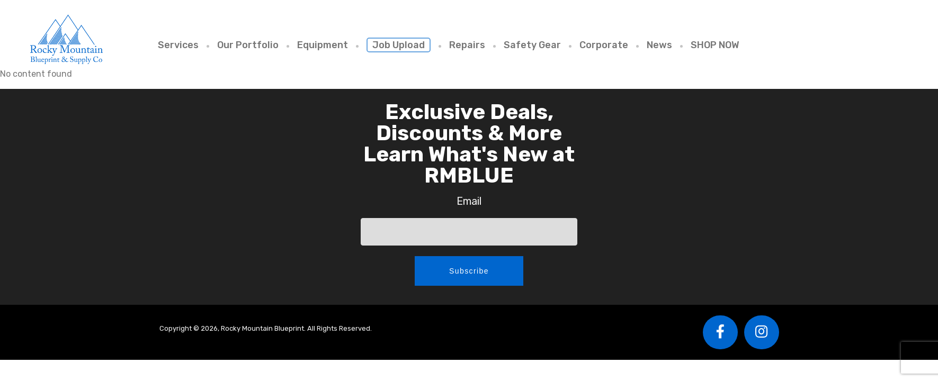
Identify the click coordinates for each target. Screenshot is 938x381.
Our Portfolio (248, 45)
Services (178, 45)
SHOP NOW (715, 45)
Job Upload (398, 45)
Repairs (467, 45)
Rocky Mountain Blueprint (66, 39)
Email (469, 201)
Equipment (322, 45)
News (659, 45)
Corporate (603, 45)
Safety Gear (532, 45)
